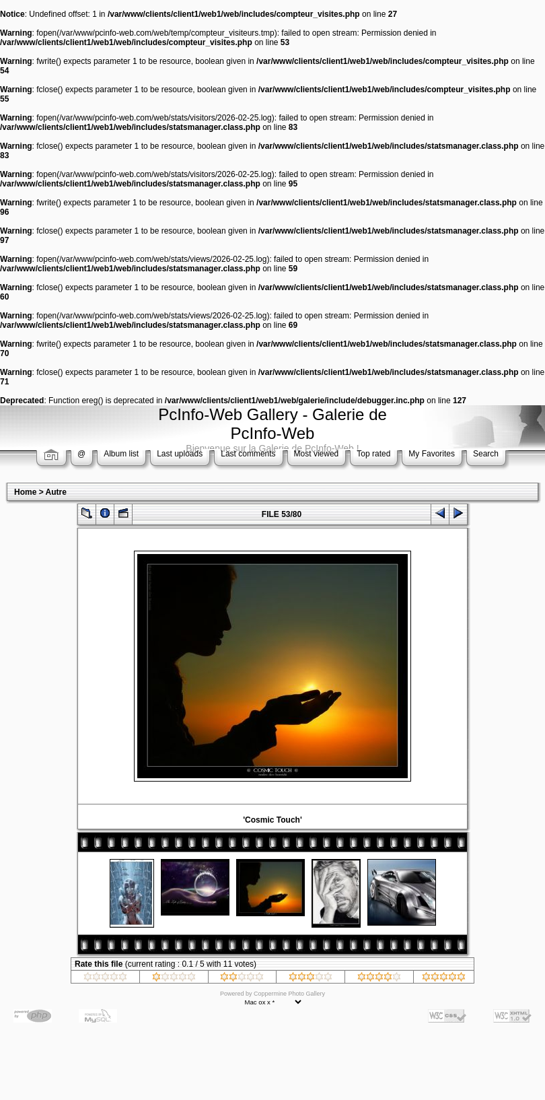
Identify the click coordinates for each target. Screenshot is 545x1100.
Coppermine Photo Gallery (289, 993)
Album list (121, 453)
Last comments (248, 453)
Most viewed (316, 453)
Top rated (373, 453)
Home (25, 492)
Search (486, 453)
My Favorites (431, 453)
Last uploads (180, 453)
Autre (56, 492)
